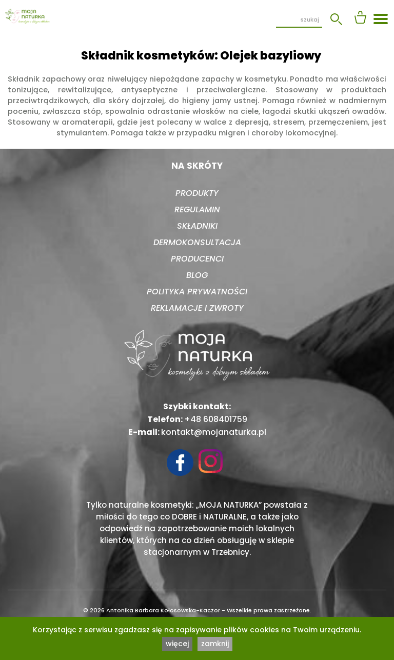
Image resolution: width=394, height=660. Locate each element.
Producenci (197, 259)
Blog (197, 275)
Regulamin (197, 209)
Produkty (197, 193)
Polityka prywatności (197, 291)
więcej (177, 643)
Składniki (197, 226)
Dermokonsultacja (197, 242)
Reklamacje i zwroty (197, 308)
